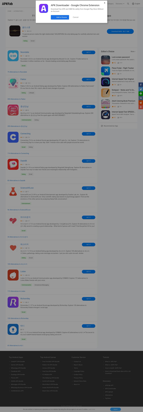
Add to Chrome (61, 17)
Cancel (75, 17)
